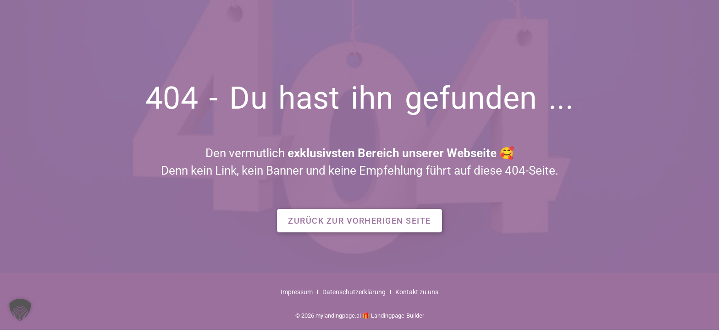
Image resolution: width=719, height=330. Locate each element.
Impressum (297, 292)
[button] (359, 220)
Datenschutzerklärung (354, 292)
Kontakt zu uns (416, 292)
